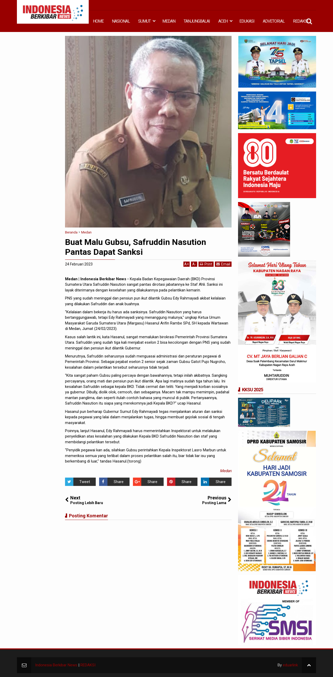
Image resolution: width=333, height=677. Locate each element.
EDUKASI (246, 21)
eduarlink (290, 665)
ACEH (223, 21)
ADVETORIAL (274, 21)
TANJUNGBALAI (197, 21)
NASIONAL (121, 21)
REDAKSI (300, 21)
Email (223, 264)
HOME (98, 21)
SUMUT (144, 21)
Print (206, 264)
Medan (226, 470)
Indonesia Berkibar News (56, 665)
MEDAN (168, 21)
